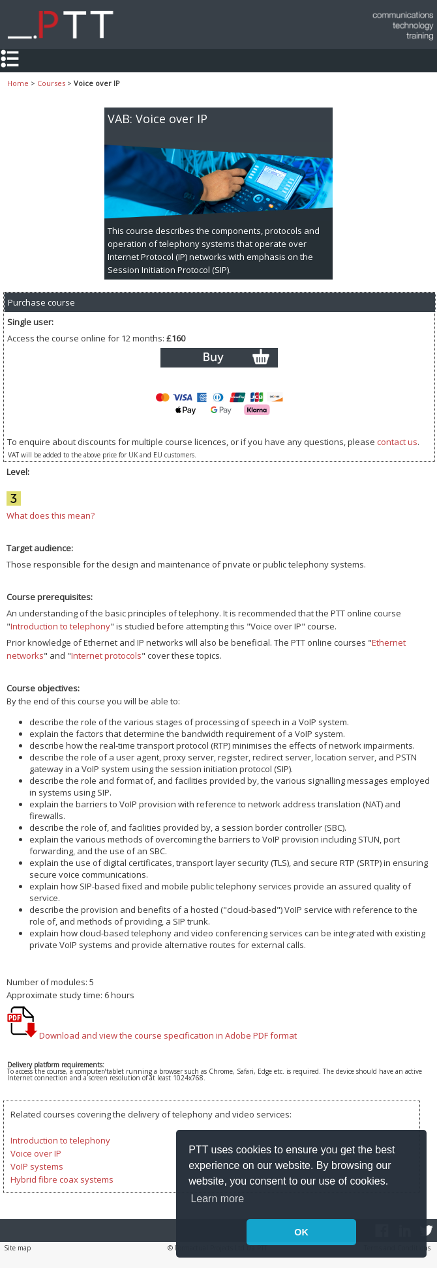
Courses (51, 83)
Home (18, 83)
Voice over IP (35, 1153)
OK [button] (301, 1232)
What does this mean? (51, 515)
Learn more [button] (217, 1198)
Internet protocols (106, 655)
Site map (17, 1247)
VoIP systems (36, 1166)
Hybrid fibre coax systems (61, 1179)
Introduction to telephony (60, 626)
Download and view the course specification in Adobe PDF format (152, 1035)
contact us (397, 442)
